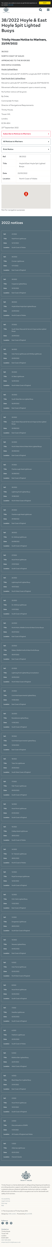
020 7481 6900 (6, 1240)
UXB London (12, 1214)
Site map (4, 1203)
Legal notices (5, 1201)
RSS (2, 1205)
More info (10, 5)
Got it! (44, 3)
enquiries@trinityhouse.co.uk (10, 1242)
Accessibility (5, 1199)
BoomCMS (28, 1214)
